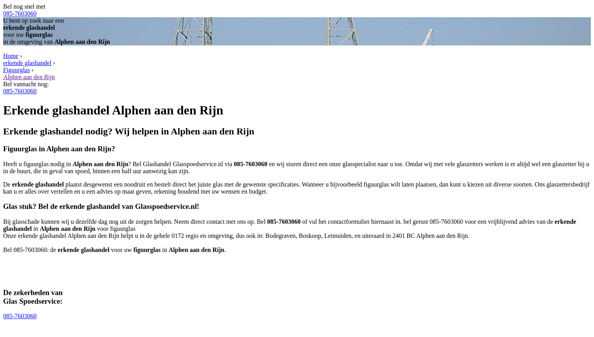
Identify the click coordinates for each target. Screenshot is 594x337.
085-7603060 (19, 13)
